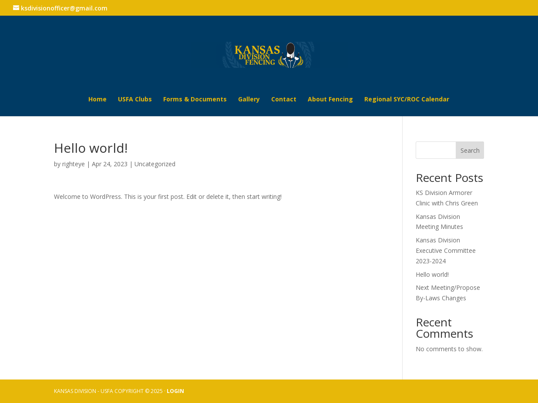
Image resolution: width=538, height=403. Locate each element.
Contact (283, 99)
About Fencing (330, 99)
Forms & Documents (195, 99)
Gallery (249, 99)
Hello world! (432, 274)
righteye (73, 164)
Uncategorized (154, 164)
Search (470, 150)
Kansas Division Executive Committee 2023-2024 (446, 250)
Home (97, 99)
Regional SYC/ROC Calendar (406, 99)
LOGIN (175, 391)
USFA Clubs (135, 99)
